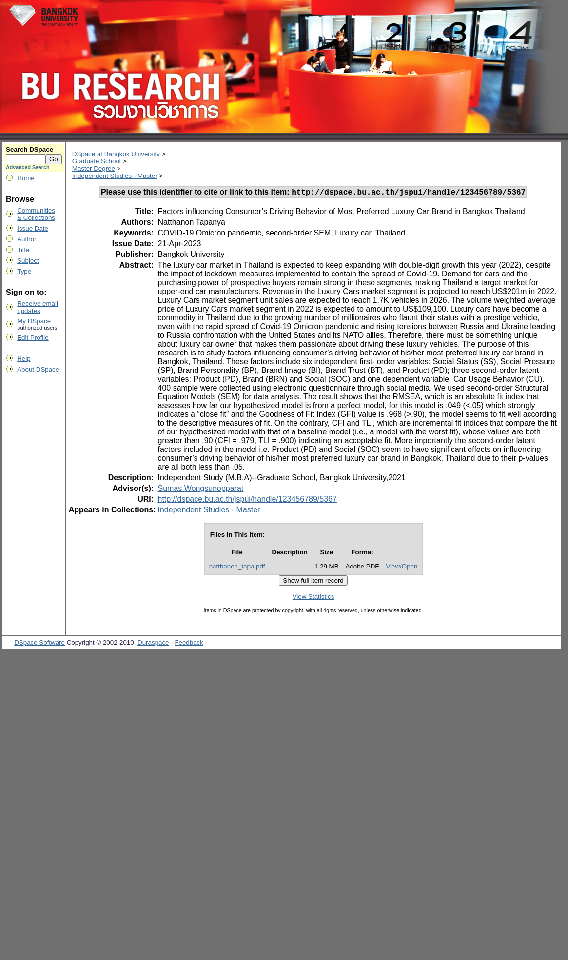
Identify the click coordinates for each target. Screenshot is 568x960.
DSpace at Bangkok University (116, 153)
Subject (28, 260)
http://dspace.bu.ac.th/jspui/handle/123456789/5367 (246, 500)
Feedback (189, 643)
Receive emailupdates (37, 307)
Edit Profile (32, 337)
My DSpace (34, 321)
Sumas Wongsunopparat (200, 490)
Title (23, 250)
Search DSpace (29, 149)
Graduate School (96, 161)
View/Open (401, 567)
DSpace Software (39, 643)
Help (23, 358)
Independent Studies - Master (114, 175)
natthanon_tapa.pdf (237, 567)
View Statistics (313, 598)
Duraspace (153, 643)
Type (24, 271)
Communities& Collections (36, 214)
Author (26, 239)
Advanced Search (27, 167)
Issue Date (32, 228)
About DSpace (38, 369)
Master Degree (93, 168)
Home (26, 178)
